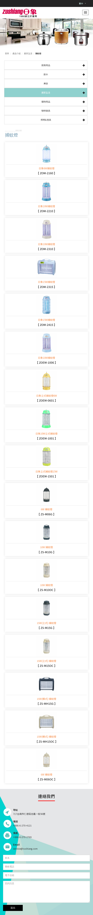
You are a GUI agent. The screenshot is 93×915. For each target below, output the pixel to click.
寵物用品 (45, 101)
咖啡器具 (45, 110)
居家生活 (28, 53)
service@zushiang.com (25, 848)
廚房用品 (45, 65)
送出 (12, 907)
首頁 (7, 53)
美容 (46, 83)
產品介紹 (16, 53)
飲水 (46, 74)
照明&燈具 (46, 119)
